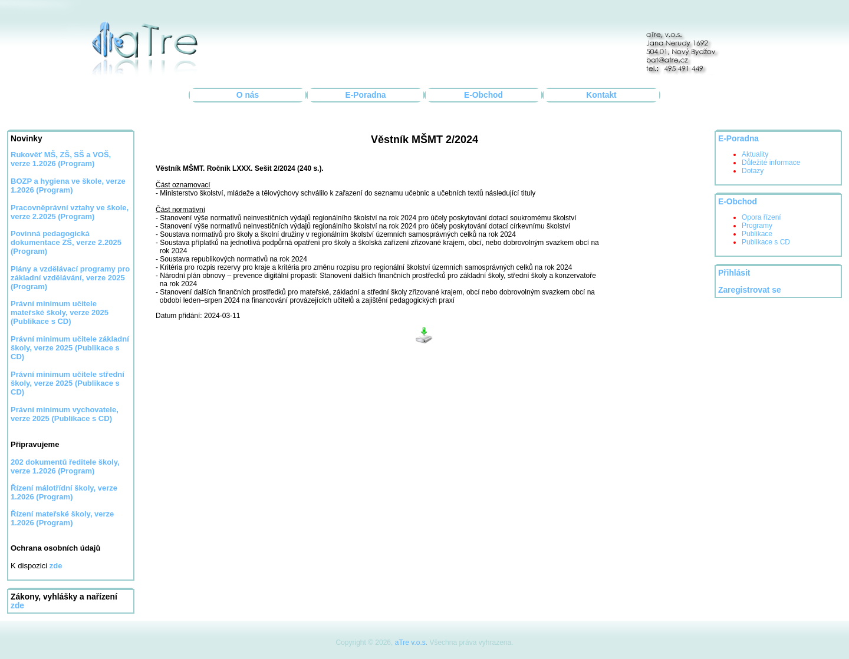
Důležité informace (771, 162)
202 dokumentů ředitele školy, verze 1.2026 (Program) (65, 466)
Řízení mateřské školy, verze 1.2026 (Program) (62, 518)
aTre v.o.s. (411, 642)
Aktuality (755, 154)
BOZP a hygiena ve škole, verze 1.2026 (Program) (68, 185)
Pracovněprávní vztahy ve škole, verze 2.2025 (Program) (70, 212)
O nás (247, 95)
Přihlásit (734, 273)
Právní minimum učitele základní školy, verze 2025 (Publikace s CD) (70, 348)
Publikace (757, 234)
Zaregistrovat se (749, 290)
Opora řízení (761, 217)
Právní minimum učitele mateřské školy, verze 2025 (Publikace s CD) (59, 312)
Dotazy (753, 171)
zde (17, 605)
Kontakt (601, 95)
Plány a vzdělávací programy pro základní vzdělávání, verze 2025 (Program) (70, 277)
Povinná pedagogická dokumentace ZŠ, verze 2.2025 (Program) (66, 242)
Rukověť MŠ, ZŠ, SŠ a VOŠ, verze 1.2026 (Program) (61, 159)
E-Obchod (483, 95)
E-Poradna (365, 95)
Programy (757, 225)
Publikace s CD (766, 242)
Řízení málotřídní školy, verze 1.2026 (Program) (64, 492)
